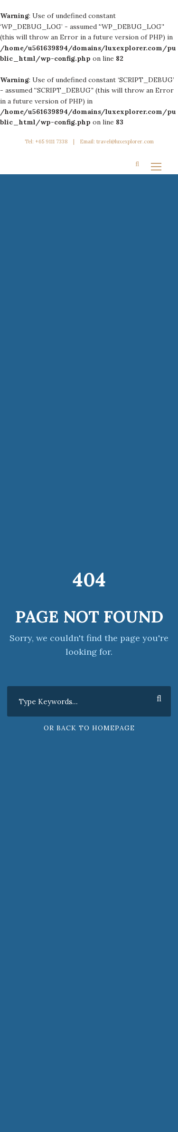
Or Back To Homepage (89, 728)
